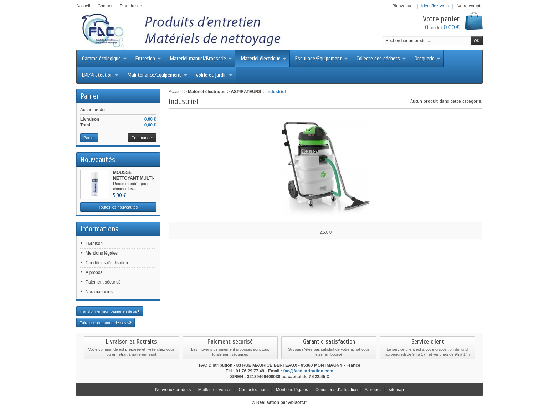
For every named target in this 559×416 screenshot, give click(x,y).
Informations (99, 229)
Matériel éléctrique (264, 58)
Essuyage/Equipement (321, 58)
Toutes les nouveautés (118, 207)
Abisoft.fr (297, 402)
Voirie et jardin (214, 75)
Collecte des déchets (381, 58)
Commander (142, 138)
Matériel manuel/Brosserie (201, 58)
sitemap (396, 389)
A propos (94, 272)
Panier (89, 96)
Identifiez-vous (435, 6)
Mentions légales (102, 253)
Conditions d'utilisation (107, 262)
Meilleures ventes (214, 389)
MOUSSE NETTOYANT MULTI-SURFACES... (133, 178)
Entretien (148, 58)
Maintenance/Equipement (157, 75)
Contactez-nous (253, 389)
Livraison (94, 243)
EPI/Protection (100, 75)
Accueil (176, 91)
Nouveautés (97, 159)
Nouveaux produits (173, 389)
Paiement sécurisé (103, 282)
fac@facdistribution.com (308, 371)
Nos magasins (99, 291)
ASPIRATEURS (246, 91)
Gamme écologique (104, 58)
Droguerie (428, 58)
